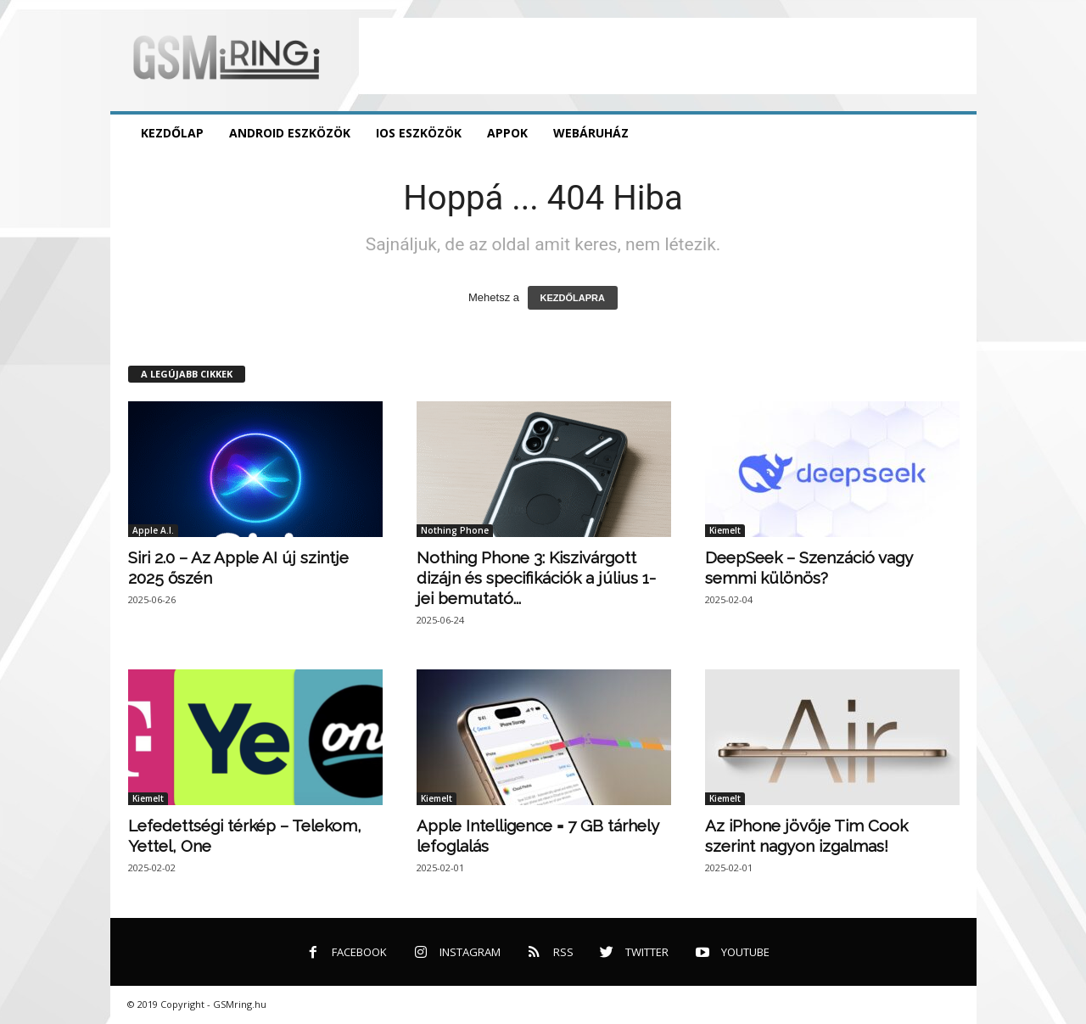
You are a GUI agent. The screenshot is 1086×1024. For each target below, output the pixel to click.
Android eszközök (289, 133)
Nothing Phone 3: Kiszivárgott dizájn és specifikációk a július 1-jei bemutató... (536, 577)
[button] (951, 133)
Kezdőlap (172, 133)
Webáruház (591, 133)
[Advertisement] (668, 56)
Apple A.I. (153, 530)
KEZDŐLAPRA (572, 298)
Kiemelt (725, 530)
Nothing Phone (455, 530)
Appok (507, 133)
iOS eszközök (419, 133)
